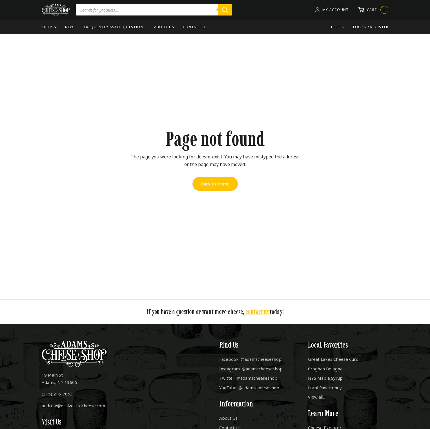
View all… (317, 397)
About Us (164, 27)
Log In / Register (370, 27)
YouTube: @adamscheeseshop (249, 387)
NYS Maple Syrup (325, 378)
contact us (257, 312)
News (70, 27)
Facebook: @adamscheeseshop (250, 359)
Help (335, 27)
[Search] (225, 10)
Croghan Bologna (325, 368)
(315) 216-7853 (57, 394)
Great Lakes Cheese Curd (333, 359)
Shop (47, 27)
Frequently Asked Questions (115, 27)
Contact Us (195, 27)
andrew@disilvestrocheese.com (73, 405)
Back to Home (215, 184)
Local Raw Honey (325, 387)
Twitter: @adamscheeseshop (248, 378)
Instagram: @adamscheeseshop (251, 368)
